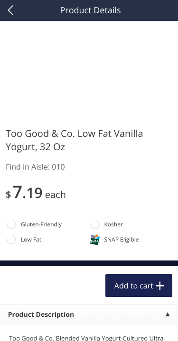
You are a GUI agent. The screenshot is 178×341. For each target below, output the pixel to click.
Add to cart (133, 285)
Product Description (41, 314)
